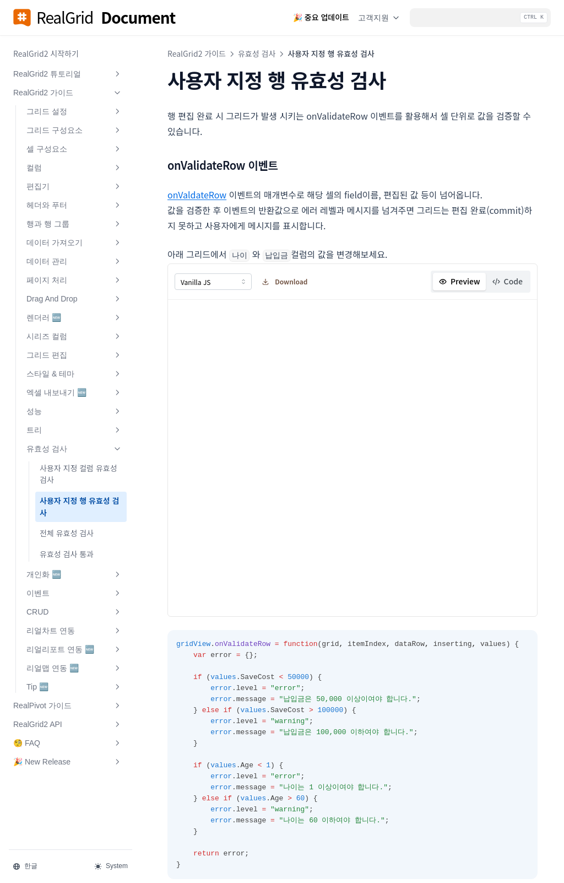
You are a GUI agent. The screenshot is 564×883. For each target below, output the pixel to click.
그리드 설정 (74, 111)
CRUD (74, 612)
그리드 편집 (74, 355)
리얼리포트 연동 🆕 (74, 649)
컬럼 (74, 168)
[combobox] (213, 281)
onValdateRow (196, 194)
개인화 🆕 (74, 574)
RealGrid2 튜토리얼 (67, 74)
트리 (74, 430)
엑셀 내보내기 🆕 (74, 392)
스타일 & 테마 (74, 374)
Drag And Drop (74, 299)
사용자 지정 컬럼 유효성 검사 (78, 474)
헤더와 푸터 (74, 205)
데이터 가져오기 (74, 242)
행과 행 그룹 (74, 224)
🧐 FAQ (67, 743)
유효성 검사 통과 (67, 553)
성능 (74, 411)
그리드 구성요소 (74, 130)
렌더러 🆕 (74, 317)
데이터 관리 (74, 261)
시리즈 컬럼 (74, 336)
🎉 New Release (67, 762)
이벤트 (74, 593)
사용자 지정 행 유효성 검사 (79, 506)
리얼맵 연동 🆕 (74, 668)
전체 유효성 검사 (67, 533)
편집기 (74, 186)
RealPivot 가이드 (67, 705)
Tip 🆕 (74, 687)
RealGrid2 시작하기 (46, 53)
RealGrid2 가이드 (67, 93)
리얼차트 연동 (74, 631)
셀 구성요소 (74, 149)
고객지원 (379, 18)
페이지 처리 (74, 280)
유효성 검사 (74, 449)
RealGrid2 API (67, 724)
